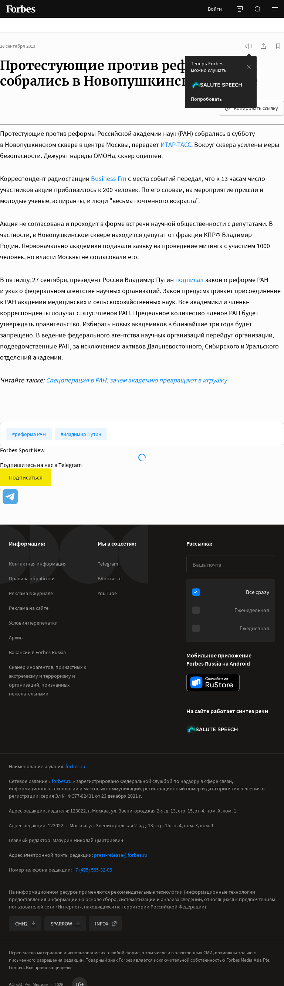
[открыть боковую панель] (240, 9)
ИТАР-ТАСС (175, 144)
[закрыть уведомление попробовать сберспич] (249, 67)
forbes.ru (75, 766)
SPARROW (66, 923)
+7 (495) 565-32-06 (92, 869)
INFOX (106, 923)
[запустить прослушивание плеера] (248, 46)
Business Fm (108, 178)
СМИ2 (26, 923)
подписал (189, 279)
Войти (215, 9)
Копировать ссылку (251, 108)
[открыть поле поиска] (257, 9)
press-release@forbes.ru (121, 855)
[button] (275, 9)
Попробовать (206, 99)
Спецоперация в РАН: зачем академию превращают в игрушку (136, 380)
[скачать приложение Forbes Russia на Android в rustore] (213, 682)
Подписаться (26, 477)
